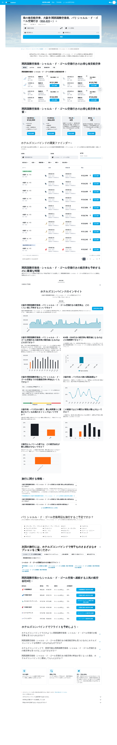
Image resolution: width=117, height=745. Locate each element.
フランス (28, 49)
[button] (2, 2)
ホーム (22, 49)
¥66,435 (45, 21)
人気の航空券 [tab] (65, 590)
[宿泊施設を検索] (3, 10)
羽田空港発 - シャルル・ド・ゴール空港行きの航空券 (34, 602)
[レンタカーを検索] (3, 14)
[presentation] (56, 21)
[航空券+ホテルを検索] (3, 17)
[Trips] (3, 25)
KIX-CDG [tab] (61, 280)
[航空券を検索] (3, 7)
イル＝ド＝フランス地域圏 (37, 49)
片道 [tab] (54, 67)
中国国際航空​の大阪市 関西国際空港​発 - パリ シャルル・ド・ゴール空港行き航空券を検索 (48, 532)
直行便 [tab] (39, 67)
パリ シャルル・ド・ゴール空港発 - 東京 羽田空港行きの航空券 (60, 602)
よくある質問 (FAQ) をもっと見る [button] (49, 544)
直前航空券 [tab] (47, 67)
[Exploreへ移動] (3, 20)
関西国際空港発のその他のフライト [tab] (32, 594)
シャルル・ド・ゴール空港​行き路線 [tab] (32, 590)
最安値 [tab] (24, 67)
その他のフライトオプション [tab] (51, 590)
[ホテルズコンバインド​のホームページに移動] (11, 2)
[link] (31, 133)
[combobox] (25, 24)
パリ (46, 49)
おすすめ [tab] (32, 67)
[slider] (102, 158)
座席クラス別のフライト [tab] (78, 590)
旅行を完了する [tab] (91, 590)
